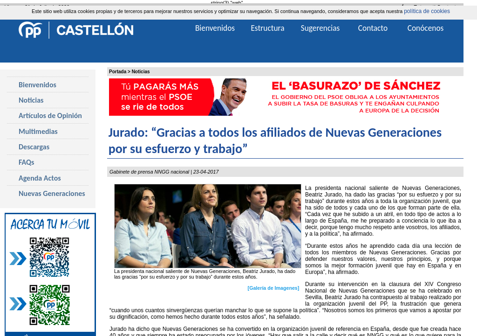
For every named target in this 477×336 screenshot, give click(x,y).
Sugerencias (320, 28)
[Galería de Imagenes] (274, 288)
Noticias (141, 71)
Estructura (267, 28)
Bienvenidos (37, 84)
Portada (117, 71)
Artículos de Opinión (50, 115)
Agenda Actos (40, 178)
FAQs (26, 162)
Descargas (34, 146)
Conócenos (426, 28)
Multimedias (38, 131)
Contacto (373, 28)
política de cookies (427, 11)
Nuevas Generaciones (52, 193)
